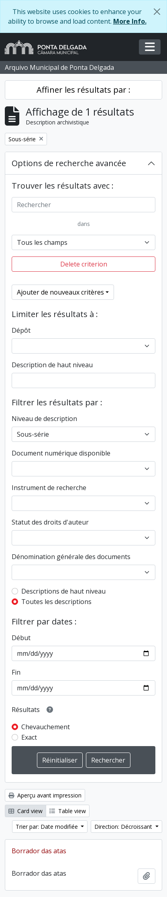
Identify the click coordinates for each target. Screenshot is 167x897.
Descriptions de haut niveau (63, 591)
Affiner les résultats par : (83, 89)
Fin (16, 672)
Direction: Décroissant (124, 826)
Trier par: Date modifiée (47, 826)
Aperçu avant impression (44, 795)
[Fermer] (157, 11)
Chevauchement (45, 726)
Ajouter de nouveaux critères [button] (60, 292)
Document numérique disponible (61, 453)
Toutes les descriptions (56, 601)
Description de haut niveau (52, 364)
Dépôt (21, 330)
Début (21, 637)
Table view (67, 811)
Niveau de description (44, 418)
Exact (29, 737)
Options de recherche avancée (69, 163)
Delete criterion (83, 264)
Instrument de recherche (49, 487)
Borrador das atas (39, 850)
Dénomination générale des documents (71, 556)
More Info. (130, 21)
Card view (25, 811)
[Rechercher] (83, 204)
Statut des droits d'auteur (50, 522)
